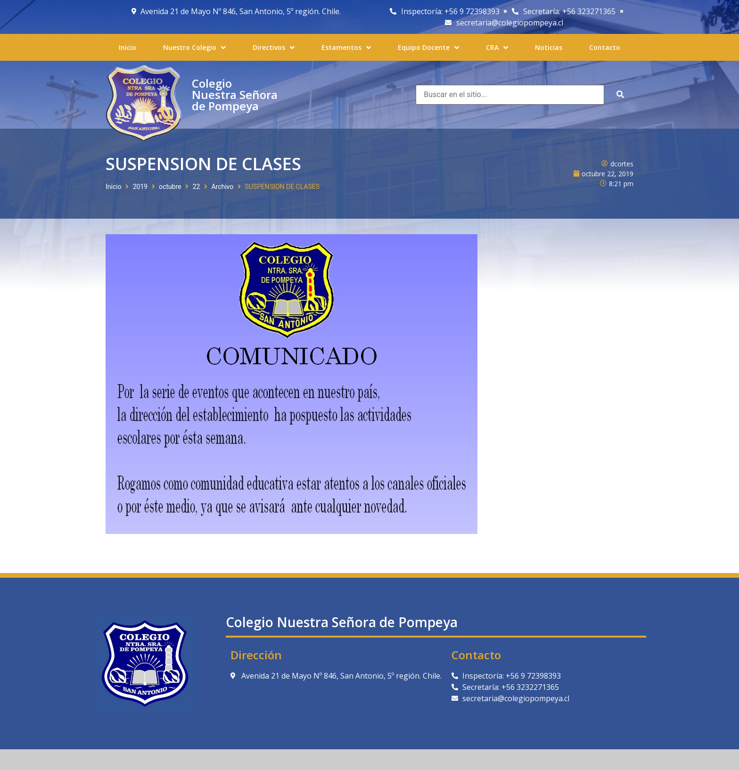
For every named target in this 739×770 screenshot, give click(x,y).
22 (196, 186)
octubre (170, 186)
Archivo (222, 186)
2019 (140, 186)
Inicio (114, 186)
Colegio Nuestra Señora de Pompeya (235, 94)
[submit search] (620, 94)
